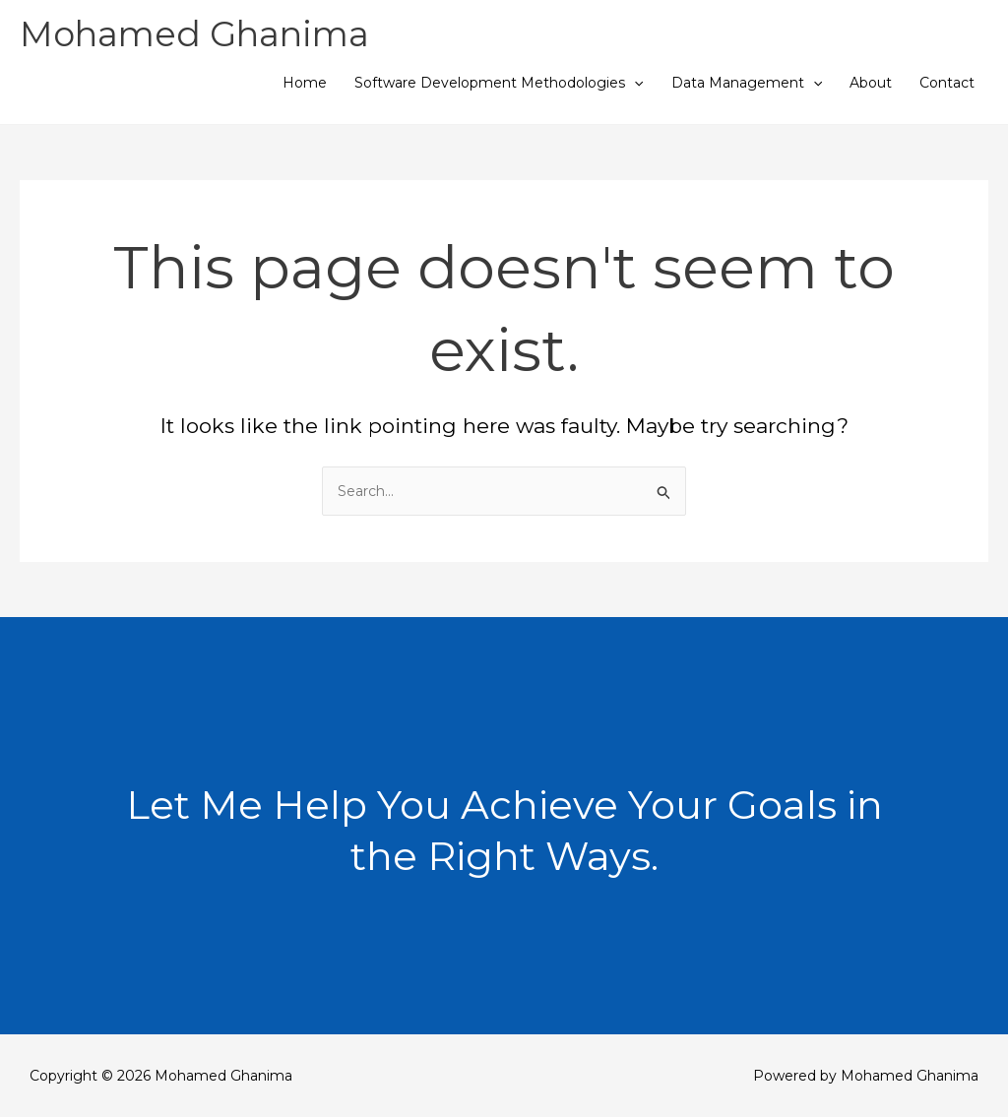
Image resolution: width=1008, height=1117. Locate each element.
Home (305, 83)
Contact (947, 83)
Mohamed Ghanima (194, 34)
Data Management (746, 83)
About (871, 83)
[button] (634, 83)
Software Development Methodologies (498, 83)
